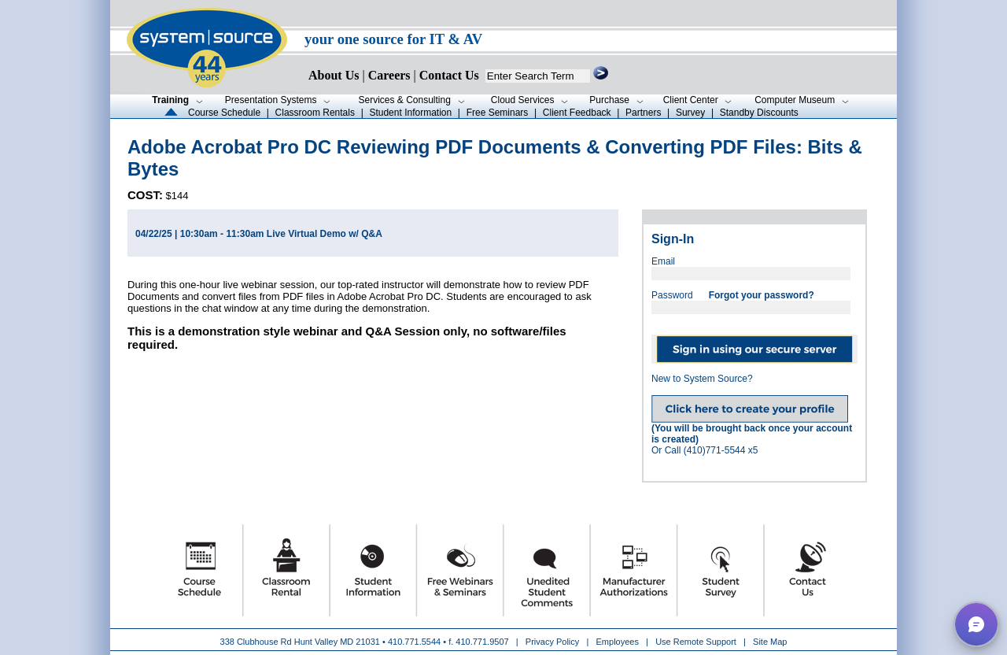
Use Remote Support (695, 641)
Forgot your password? (761, 295)
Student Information (410, 112)
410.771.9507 (482, 641)
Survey (690, 112)
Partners (643, 112)
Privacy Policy (554, 641)
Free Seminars (498, 112)
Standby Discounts (759, 112)
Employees (617, 641)
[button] (976, 624)
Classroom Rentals (315, 112)
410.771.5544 (414, 641)
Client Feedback (577, 112)
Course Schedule (224, 112)
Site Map (770, 641)
